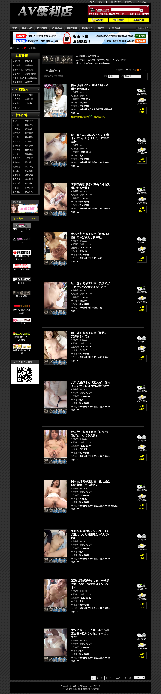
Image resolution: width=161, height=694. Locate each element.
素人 (81, 155)
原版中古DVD (18, 78)
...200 (118, 677)
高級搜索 (145, 14)
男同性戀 (16, 158)
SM (123, 14)
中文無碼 (16, 95)
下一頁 (127, 677)
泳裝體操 (16, 146)
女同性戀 (29, 158)
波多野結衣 (93, 14)
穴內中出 (16, 129)
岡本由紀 (83, 499)
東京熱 (112, 14)
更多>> (34, 218)
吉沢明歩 (104, 14)
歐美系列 (16, 103)
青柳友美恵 (84, 202)
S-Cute (22, 282)
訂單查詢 (114, 28)
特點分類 (22, 115)
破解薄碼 (16, 65)
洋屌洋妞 (29, 175)
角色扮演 (29, 179)
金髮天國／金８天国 (22, 350)
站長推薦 (42, 28)
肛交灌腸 (29, 133)
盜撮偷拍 (16, 162)
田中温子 (83, 350)
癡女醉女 (29, 183)
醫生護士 (29, 162)
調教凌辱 (16, 133)
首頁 (15, 28)
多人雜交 (29, 171)
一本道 (22, 322)
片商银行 (143, 2)
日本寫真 (16, 108)
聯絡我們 (87, 28)
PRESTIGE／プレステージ (22, 256)
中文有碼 (29, 95)
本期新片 (27, 28)
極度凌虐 (29, 150)
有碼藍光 (29, 70)
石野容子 (83, 102)
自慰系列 (16, 187)
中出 (118, 14)
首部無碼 (16, 183)
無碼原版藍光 (31, 74)
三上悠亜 (130, 14)
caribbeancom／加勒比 (22, 337)
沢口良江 (83, 449)
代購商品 (29, 82)
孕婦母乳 (16, 141)
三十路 (91, 258)
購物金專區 (17, 82)
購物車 (117, 2)
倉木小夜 (83, 251)
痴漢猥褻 (29, 146)
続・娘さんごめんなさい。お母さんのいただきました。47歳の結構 (90, 138)
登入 (92, 2)
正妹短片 (29, 61)
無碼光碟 (16, 99)
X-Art (137, 14)
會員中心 (129, 2)
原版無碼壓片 (18, 70)
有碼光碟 (29, 99)
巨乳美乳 (29, 141)
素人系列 (29, 166)
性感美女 (16, 150)
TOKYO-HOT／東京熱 (22, 310)
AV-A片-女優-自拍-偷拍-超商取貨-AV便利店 (80, 689)
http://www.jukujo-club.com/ (96, 63)
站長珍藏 (16, 61)
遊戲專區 (57, 28)
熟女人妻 (29, 129)
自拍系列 (29, 125)
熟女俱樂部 (22, 295)
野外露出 (16, 137)
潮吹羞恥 (29, 154)
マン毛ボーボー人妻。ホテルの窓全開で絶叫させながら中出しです (90, 633)
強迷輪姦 (16, 166)
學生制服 (16, 175)
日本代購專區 (31, 78)
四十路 (91, 162)
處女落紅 (16, 192)
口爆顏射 (29, 187)
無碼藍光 (29, 65)
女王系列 (29, 192)
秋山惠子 (83, 301)
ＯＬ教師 (16, 125)
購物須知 (72, 28)
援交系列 (16, 171)
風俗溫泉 (29, 120)
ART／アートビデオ (22, 229)
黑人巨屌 (16, 179)
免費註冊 (102, 2)
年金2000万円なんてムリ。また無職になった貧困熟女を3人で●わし (90, 534)
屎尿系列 (16, 154)
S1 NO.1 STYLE (22, 268)
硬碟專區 (16, 74)
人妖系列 (29, 103)
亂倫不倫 (29, 137)
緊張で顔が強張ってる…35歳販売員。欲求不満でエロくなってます (90, 584)
